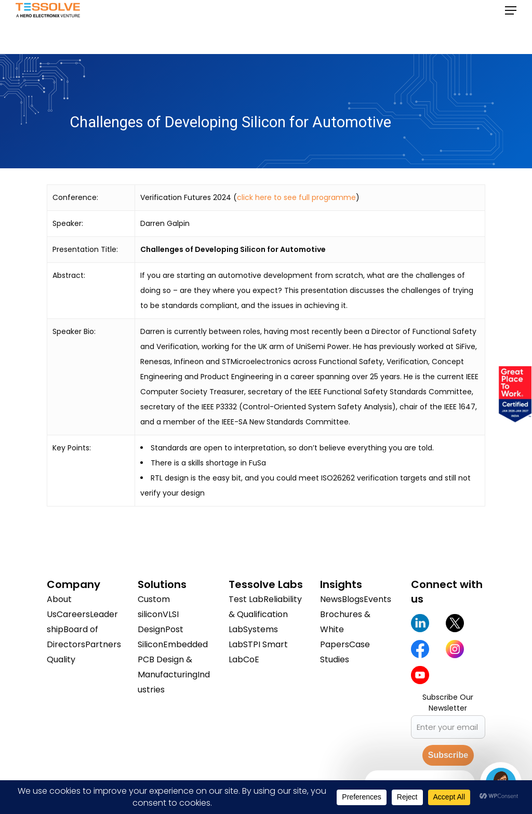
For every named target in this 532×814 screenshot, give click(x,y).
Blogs (353, 599)
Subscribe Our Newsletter (447, 702)
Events (377, 599)
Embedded (185, 644)
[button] (510, 27)
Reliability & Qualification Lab (265, 614)
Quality (61, 659)
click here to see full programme (296, 197)
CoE (251, 659)
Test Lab (246, 599)
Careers (73, 614)
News (331, 599)
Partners (103, 644)
